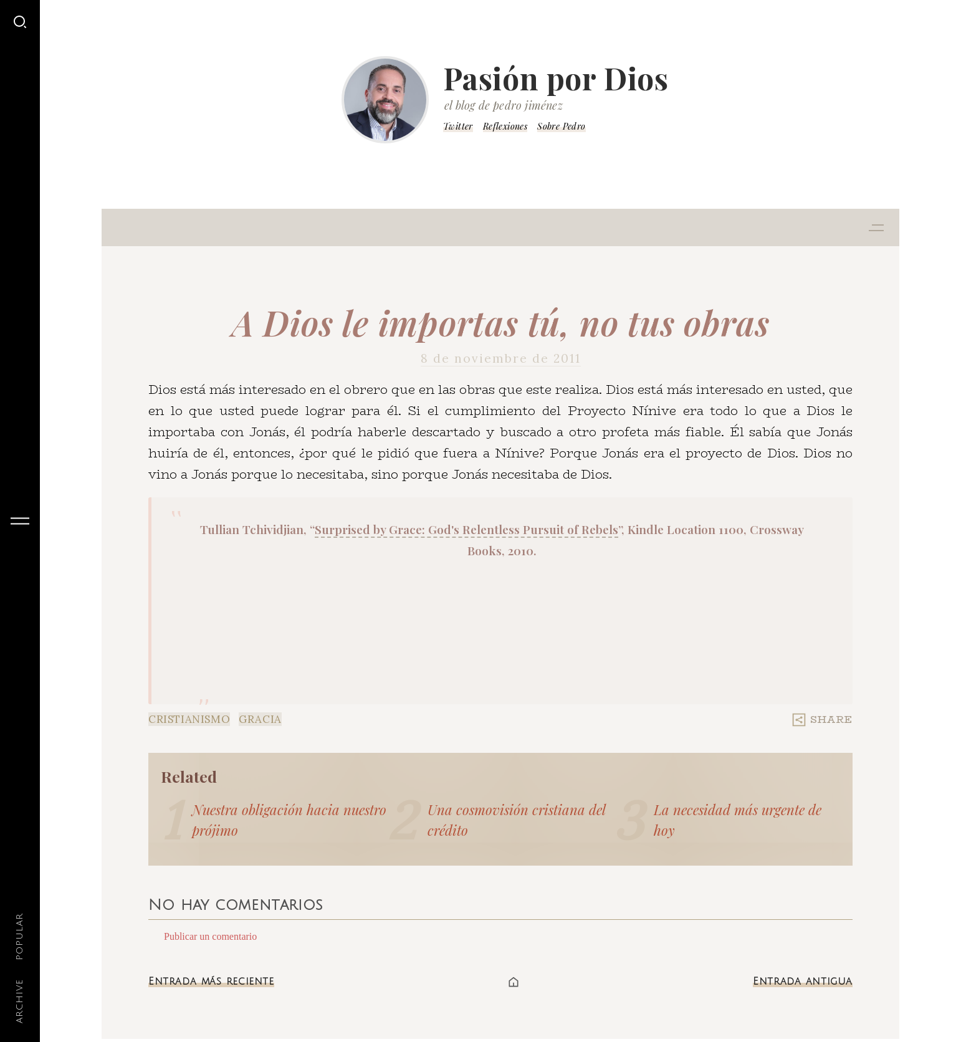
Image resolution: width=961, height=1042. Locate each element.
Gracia (260, 719)
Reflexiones (505, 126)
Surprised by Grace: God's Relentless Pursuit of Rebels (466, 529)
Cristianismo (189, 719)
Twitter (458, 126)
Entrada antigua (803, 981)
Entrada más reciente (211, 981)
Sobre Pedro (561, 126)
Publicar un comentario (210, 936)
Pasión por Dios (556, 78)
